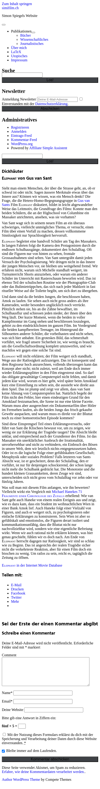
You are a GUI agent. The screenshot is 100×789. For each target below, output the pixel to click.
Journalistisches (31, 44)
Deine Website (12, 715)
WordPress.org (22, 144)
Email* (7, 707)
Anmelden (18, 131)
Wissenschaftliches (34, 39)
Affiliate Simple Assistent (48, 148)
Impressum (19, 60)
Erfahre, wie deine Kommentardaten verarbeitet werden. (43, 777)
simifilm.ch (10, 8)
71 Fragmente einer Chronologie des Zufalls (42, 494)
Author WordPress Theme (21, 785)
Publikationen (21, 31)
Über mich (19, 48)
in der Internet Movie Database (32, 565)
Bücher (25, 35)
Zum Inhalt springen (17, 4)
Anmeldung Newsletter (19, 99)
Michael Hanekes (65, 492)
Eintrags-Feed (21, 136)
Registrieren (20, 127)
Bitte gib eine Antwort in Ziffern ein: (29, 723)
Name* (7, 698)
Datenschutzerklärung (51, 104)
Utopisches (19, 56)
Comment (9, 655)
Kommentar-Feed (24, 140)
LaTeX (16, 52)
